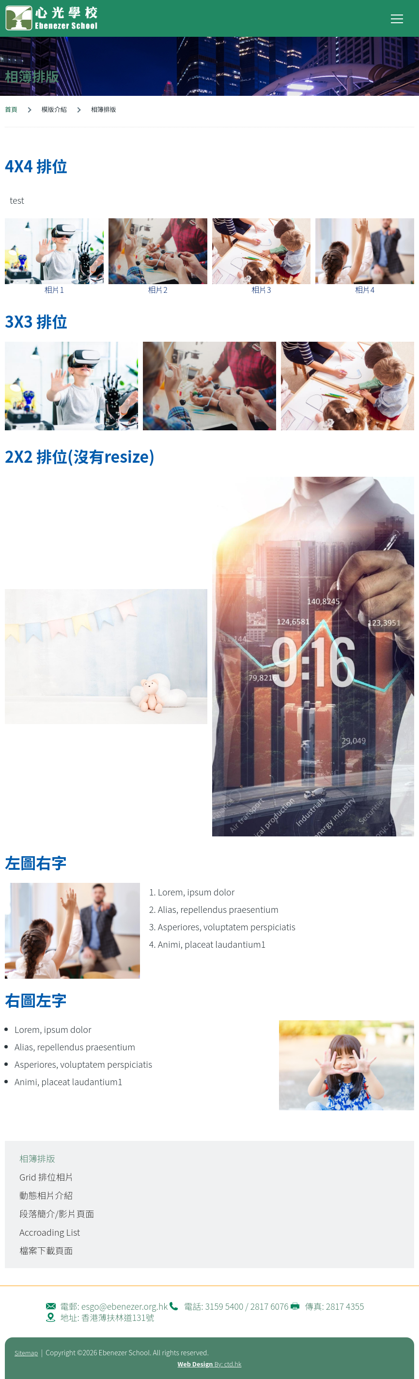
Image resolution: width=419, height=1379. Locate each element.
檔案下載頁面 (46, 1250)
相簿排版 (37, 1158)
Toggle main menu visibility (397, 16)
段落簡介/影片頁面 (56, 1213)
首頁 (11, 109)
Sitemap (26, 1352)
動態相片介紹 (46, 1195)
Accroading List (49, 1232)
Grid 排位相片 (46, 1176)
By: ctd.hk (210, 1363)
